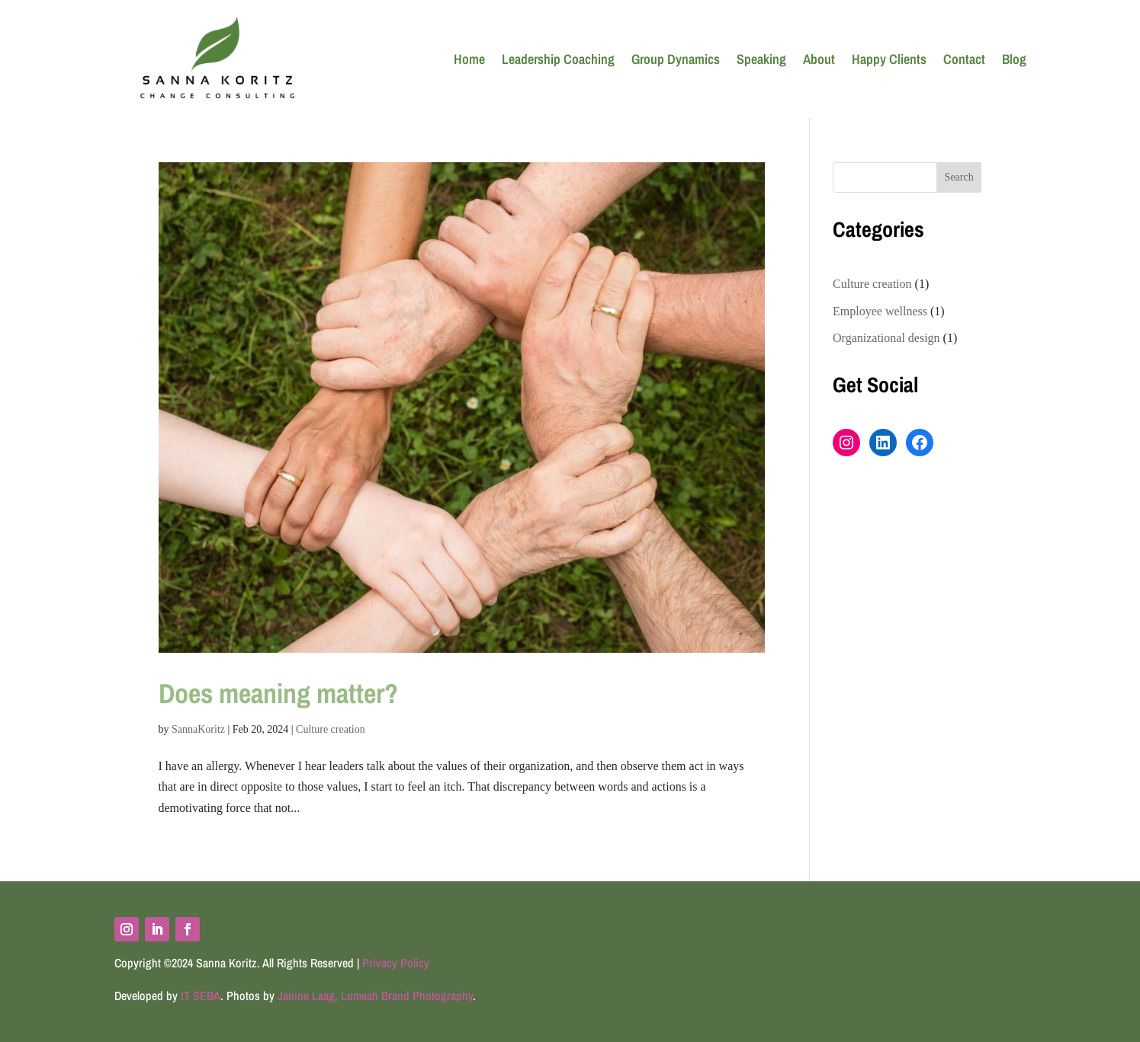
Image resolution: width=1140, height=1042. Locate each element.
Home (469, 59)
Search (959, 177)
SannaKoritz (198, 729)
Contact (964, 59)
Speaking (761, 59)
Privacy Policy (395, 962)
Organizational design (886, 337)
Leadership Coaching (558, 59)
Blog (1014, 59)
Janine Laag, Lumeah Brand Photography (375, 995)
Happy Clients (889, 59)
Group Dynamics (675, 59)
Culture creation (330, 729)
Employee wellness (880, 311)
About (819, 59)
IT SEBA (200, 995)
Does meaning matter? (278, 693)
